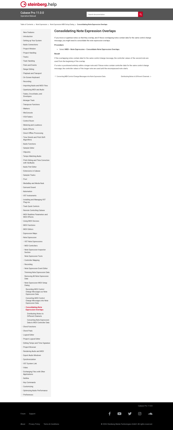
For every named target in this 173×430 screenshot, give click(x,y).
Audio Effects (28, 129)
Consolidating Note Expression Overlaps (92, 24)
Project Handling (29, 53)
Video (25, 368)
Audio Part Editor (30, 167)
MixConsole (28, 113)
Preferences (28, 395)
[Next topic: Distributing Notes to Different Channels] (135, 76)
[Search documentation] (140, 14)
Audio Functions (29, 144)
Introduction (28, 36)
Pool (25, 179)
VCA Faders (28, 117)
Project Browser (29, 347)
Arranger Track (29, 100)
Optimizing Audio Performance (35, 390)
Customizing (28, 386)
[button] (22, 32)
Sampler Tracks (29, 175)
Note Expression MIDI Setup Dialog (62, 24)
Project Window (29, 49)
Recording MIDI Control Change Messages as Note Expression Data (36, 291)
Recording (27, 81)
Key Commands (29, 382)
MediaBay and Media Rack (33, 183)
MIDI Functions (29, 225)
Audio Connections (30, 45)
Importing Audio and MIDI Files (35, 86)
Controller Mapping (31, 260)
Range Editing (28, 69)
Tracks (25, 57)
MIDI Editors (28, 229)
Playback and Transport (32, 73)
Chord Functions (29, 327)
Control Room (28, 121)
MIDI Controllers (31, 246)
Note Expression (41, 24)
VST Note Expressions (33, 241)
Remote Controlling (34, 210)
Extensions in (31, 171)
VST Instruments (29, 196)
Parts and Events (30, 65)
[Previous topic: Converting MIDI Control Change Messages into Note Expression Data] (81, 76)
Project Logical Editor (31, 339)
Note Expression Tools (33, 256)
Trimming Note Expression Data (36, 272)
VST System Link (30, 363)
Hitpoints (26, 152)
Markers (26, 109)
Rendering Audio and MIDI (33, 351)
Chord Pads (27, 331)
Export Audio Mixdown (32, 355)
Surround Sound (29, 187)
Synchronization (29, 359)
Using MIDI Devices (31, 221)
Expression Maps (30, 233)
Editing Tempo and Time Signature (36, 343)
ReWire (26, 378)
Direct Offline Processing (33, 133)
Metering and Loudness (32, 125)
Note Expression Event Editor (36, 268)
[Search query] (115, 14)
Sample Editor (28, 148)
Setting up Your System (32, 41)
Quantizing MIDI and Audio (33, 90)
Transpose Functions (31, 104)
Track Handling (29, 61)
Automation (27, 191)
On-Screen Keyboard (31, 77)
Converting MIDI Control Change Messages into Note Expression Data (37, 300)
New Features (28, 32)
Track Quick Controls (31, 206)
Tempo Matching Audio (32, 156)
